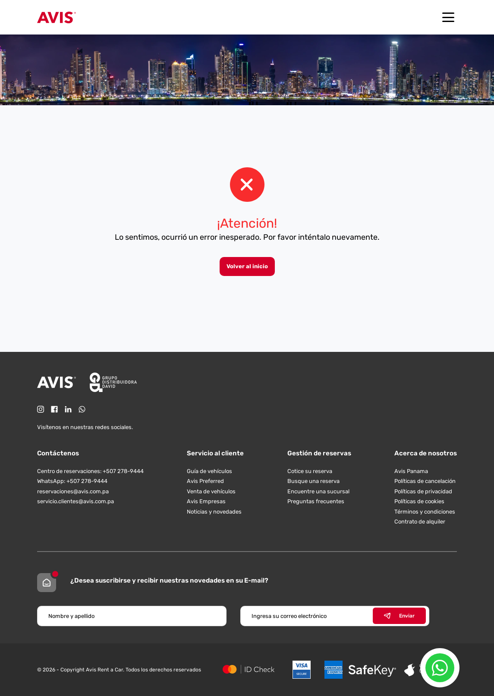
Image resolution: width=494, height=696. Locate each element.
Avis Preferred (205, 481)
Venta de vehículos (211, 491)
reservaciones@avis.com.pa (73, 491)
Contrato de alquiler (419, 521)
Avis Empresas (206, 501)
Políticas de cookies (419, 501)
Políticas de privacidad (423, 491)
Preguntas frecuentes (315, 501)
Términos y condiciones (424, 511)
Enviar (399, 616)
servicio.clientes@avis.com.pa (75, 501)
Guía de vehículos (209, 471)
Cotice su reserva (309, 471)
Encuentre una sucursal (318, 491)
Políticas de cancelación (425, 481)
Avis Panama (411, 471)
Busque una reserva (313, 481)
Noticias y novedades (214, 511)
